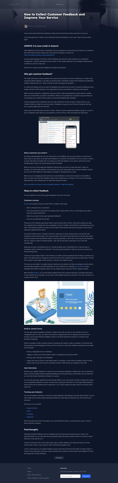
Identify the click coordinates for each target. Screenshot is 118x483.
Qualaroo (36, 273)
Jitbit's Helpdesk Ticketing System (38, 478)
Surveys (26, 204)
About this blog (105, 4)
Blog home (59, 4)
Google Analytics (32, 408)
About (29, 471)
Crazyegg (30, 414)
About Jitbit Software (34, 475)
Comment (59, 458)
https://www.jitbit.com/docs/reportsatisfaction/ (39, 55)
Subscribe (86, 476)
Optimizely (30, 417)
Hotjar (29, 411)
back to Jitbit (13, 4)
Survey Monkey (79, 266)
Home (29, 468)
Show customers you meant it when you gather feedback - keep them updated (48, 184)
